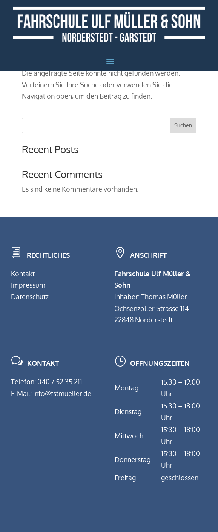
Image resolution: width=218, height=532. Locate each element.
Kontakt (23, 273)
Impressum (28, 285)
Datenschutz (30, 296)
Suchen (183, 125)
